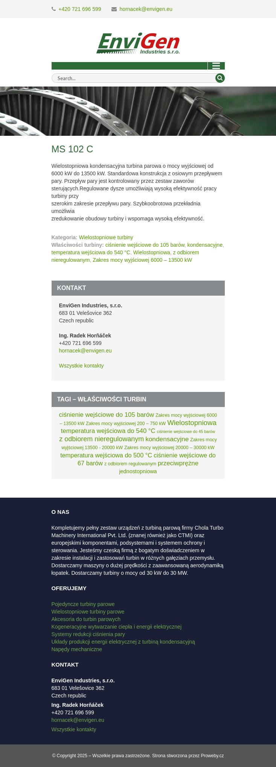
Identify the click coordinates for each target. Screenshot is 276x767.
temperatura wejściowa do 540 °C (91, 252)
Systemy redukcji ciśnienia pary (88, 634)
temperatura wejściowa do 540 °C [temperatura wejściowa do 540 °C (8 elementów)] (108, 430)
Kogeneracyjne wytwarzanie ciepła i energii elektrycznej (117, 627)
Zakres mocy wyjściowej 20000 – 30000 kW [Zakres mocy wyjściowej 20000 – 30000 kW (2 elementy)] (169, 447)
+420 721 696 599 (79, 9)
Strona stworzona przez (176, 755)
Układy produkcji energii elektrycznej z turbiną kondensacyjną (123, 642)
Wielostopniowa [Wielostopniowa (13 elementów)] (192, 423)
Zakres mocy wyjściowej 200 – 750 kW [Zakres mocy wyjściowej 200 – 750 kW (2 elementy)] (126, 423)
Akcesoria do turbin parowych (86, 619)
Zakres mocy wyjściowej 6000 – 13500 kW (142, 260)
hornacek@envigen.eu (146, 9)
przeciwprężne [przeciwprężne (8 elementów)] (178, 463)
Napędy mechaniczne (77, 649)
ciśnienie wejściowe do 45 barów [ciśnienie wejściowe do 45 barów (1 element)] (186, 431)
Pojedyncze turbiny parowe (83, 604)
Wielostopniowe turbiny (106, 237)
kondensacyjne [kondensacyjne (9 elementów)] (167, 439)
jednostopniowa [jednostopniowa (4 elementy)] (138, 471)
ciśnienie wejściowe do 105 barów (145, 245)
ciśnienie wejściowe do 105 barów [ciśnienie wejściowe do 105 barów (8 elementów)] (106, 414)
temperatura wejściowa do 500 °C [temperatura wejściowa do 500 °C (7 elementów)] (106, 455)
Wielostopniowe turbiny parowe (88, 612)
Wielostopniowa (151, 252)
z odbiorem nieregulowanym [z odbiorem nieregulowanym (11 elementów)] (101, 439)
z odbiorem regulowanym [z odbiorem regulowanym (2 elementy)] (130, 463)
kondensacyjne (205, 245)
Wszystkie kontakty (81, 366)
